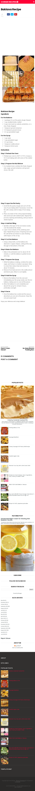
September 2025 (4, 606)
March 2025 (3, 618)
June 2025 (3, 612)
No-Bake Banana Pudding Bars (27, 348)
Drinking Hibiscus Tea (14, 427)
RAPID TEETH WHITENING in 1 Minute (18, 484)
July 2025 (3, 610)
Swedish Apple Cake (14, 456)
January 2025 (3, 622)
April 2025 (3, 616)
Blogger (20, 593)
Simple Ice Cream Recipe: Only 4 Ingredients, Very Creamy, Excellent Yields (20, 475)
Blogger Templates (20, 780)
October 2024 (4, 626)
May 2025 (3, 614)
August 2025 (3, 608)
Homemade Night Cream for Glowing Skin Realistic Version (15, 519)
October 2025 (4, 604)
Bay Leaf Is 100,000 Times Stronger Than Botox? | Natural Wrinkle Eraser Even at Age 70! (21, 494)
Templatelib (17, 781)
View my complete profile (17, 647)
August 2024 (3, 630)
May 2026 (3, 600)
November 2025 (4, 602)
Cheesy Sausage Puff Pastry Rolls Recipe (19, 446)
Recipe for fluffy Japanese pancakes (18, 503)
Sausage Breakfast (14, 437)
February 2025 (4, 620)
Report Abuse (5, 638)
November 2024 (4, 624)
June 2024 (3, 634)
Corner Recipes (9, 2)
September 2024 (4, 628)
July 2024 (3, 632)
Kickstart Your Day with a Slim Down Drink (19, 465)
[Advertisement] (17, 36)
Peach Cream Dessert (7, 348)
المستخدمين (18, 645)
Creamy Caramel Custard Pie (17, 420)
